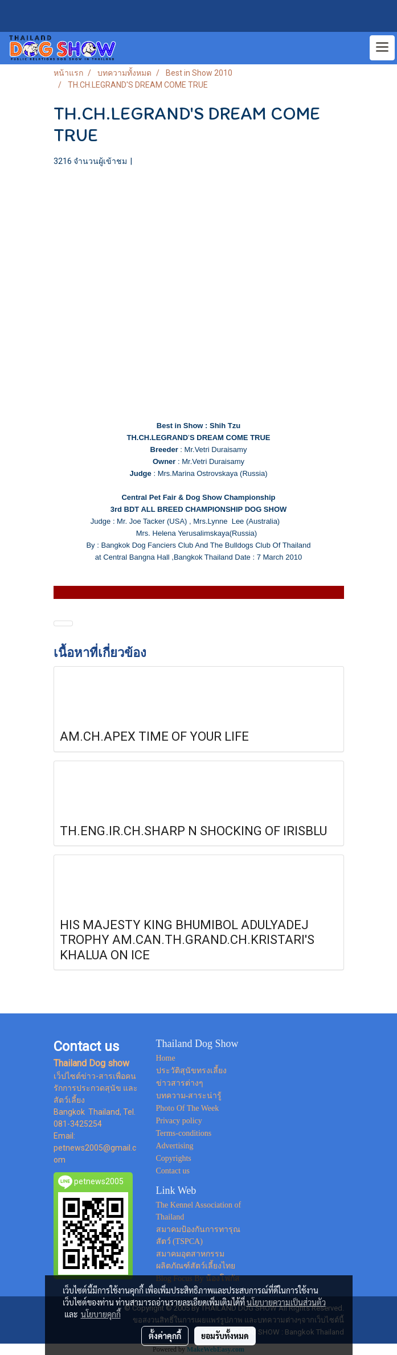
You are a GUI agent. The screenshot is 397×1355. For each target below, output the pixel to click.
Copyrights (173, 1158)
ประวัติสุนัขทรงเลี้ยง (191, 1070)
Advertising (175, 1146)
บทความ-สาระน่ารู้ (189, 1095)
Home (165, 1058)
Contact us (173, 1171)
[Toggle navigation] (382, 47)
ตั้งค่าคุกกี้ (165, 1336)
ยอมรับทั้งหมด (225, 1336)
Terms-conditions (184, 1133)
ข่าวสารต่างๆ (179, 1083)
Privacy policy (179, 1120)
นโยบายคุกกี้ (101, 1314)
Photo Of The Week (187, 1108)
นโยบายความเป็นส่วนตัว (286, 1302)
